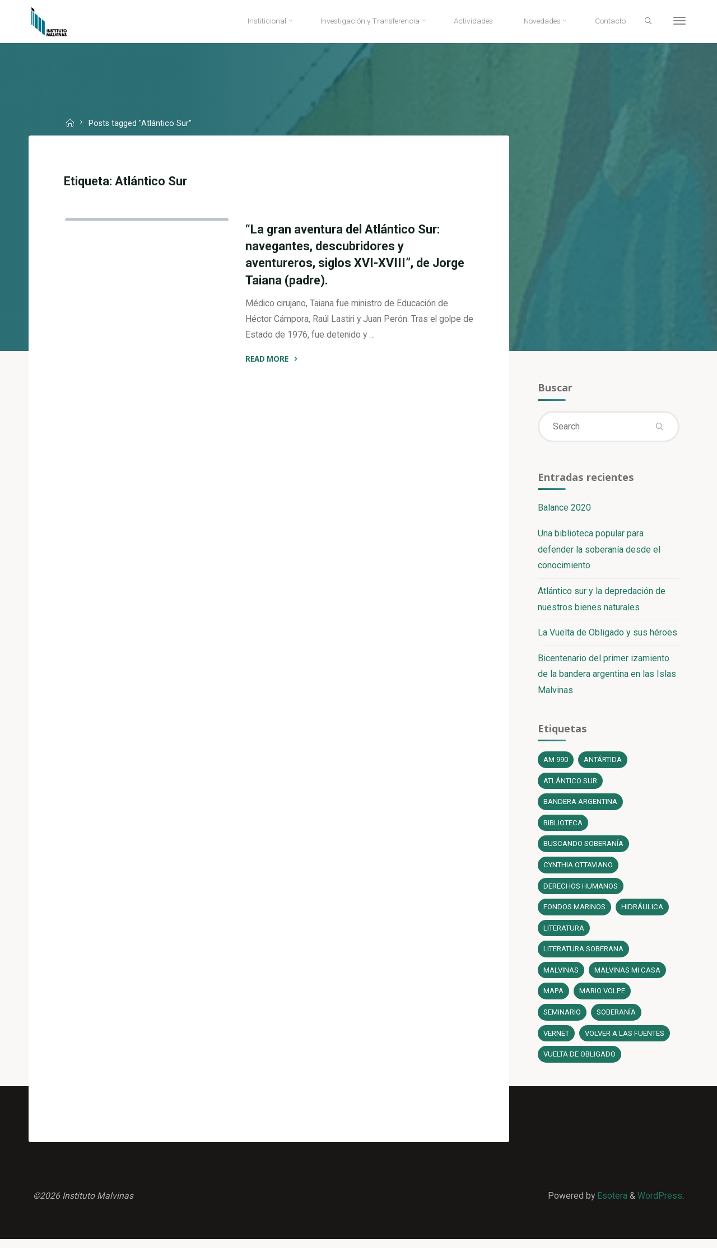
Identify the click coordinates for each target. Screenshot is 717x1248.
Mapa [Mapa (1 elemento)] (553, 997)
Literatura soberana (118, 345)
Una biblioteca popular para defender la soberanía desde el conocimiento (598, 551)
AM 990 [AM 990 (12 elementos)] (555, 763)
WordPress (659, 1203)
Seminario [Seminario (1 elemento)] (561, 1019)
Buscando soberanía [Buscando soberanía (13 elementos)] (583, 848)
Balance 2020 (563, 509)
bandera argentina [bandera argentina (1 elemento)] (580, 806)
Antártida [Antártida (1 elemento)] (602, 763)
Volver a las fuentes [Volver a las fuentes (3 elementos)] (625, 1040)
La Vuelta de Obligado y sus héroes (607, 635)
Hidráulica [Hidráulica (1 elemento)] (642, 912)
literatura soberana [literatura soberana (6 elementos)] (583, 955)
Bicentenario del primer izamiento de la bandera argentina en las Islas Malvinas (606, 677)
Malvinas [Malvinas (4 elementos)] (560, 976)
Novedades (193, 345)
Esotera (610, 1203)
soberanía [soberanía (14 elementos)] (615, 1019)
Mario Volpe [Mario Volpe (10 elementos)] (602, 997)
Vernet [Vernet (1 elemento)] (556, 1040)
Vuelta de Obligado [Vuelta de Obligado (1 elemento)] (579, 1061)
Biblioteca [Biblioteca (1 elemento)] (563, 827)
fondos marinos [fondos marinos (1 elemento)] (574, 912)
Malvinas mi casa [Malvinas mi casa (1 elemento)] (627, 976)
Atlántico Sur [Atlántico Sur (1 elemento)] (570, 784)
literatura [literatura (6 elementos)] (564, 933)
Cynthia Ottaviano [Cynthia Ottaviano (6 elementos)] (578, 870)
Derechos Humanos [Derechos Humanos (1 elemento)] (580, 891)
